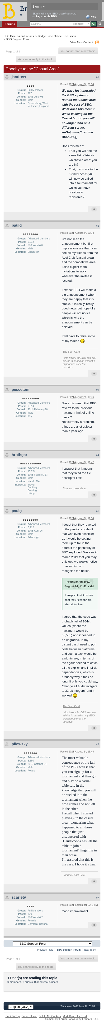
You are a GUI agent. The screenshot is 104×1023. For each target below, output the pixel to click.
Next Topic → (91, 949)
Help (91, 17)
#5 (97, 511)
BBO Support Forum (18, 39)
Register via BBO (46, 16)
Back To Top (12, 1016)
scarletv (19, 897)
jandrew (19, 77)
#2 (97, 225)
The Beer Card (71, 351)
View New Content (81, 42)
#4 (97, 455)
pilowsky (20, 744)
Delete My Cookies (50, 1016)
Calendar (41, 29)
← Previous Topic (43, 949)
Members (25, 29)
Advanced (100, 24)
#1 (97, 77)
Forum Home (29, 1016)
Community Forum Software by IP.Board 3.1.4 (72, 1019)
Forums (10, 23)
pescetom (20, 390)
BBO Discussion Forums (19, 35)
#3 (97, 389)
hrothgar (19, 455)
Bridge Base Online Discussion (57, 35)
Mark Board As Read (75, 1016)
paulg (17, 225)
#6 (97, 744)
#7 (97, 897)
